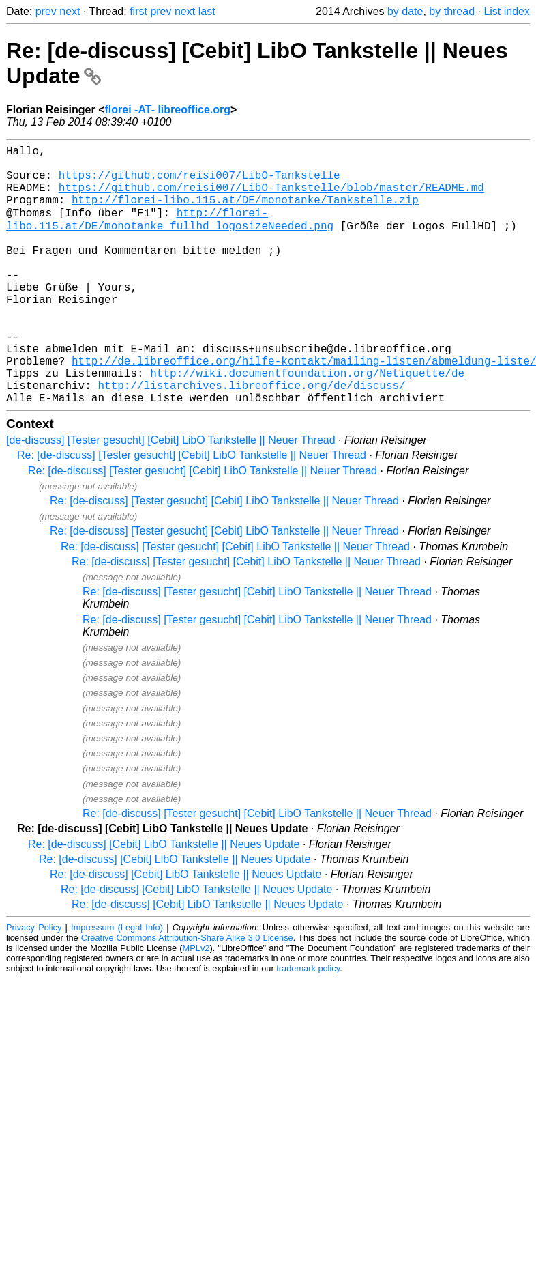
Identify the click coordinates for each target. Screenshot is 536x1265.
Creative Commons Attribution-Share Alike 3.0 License (187, 994)
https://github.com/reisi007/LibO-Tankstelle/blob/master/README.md (271, 197)
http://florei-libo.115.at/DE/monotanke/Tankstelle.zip (245, 213)
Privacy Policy (33, 983)
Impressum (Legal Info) (117, 983)
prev (46, 11)
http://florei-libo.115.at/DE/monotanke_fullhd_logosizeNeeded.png (169, 236)
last (206, 11)
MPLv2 (196, 1004)
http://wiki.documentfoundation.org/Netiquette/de (307, 423)
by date (405, 11)
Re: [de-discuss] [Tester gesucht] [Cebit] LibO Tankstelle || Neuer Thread (191, 511)
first (138, 11)
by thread (452, 11)
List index (506, 11)
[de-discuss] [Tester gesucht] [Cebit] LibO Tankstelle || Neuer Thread (171, 496)
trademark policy (308, 1024)
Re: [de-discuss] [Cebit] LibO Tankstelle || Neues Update (163, 900)
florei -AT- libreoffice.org (167, 109)
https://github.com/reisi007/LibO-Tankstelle (199, 182)
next (69, 11)
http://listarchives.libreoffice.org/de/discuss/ (251, 438)
